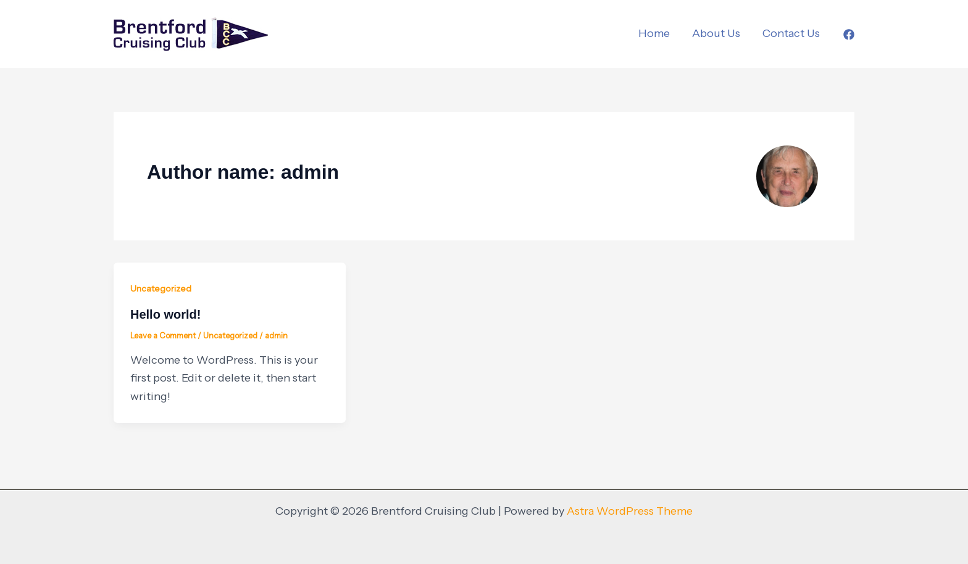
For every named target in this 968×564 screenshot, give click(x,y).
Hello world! (165, 314)
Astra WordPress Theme (630, 511)
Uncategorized (160, 288)
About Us (716, 33)
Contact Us (791, 33)
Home (654, 33)
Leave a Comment (163, 335)
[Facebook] (848, 34)
